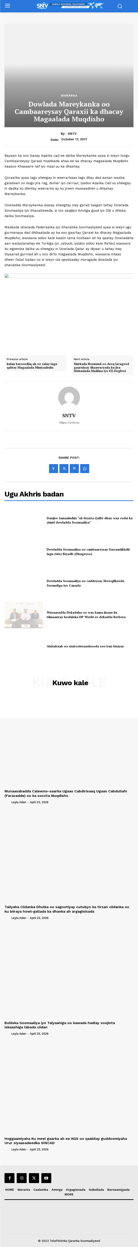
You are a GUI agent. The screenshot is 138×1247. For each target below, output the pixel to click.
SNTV (72, 133)
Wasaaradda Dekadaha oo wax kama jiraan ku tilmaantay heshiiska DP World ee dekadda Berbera (86, 614)
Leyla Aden (18, 802)
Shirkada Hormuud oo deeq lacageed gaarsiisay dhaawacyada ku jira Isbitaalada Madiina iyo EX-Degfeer (101, 367)
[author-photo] (7, 802)
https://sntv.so (69, 422)
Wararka (69, 95)
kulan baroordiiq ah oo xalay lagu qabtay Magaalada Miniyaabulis (32, 365)
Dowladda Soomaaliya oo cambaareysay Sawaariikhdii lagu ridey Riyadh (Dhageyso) (88, 551)
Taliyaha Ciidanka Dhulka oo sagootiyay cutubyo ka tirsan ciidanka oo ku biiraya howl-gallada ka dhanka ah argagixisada (67, 909)
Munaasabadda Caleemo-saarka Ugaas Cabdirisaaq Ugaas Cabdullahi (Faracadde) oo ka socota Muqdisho (66, 793)
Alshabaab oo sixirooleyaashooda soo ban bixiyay (85, 646)
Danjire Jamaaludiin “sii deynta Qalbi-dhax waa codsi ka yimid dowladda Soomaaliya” (90, 520)
